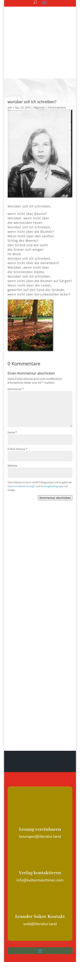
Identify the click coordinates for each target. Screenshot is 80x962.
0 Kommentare (56, 59)
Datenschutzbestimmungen (22, 437)
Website (12, 417)
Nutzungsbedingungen (52, 437)
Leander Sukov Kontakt (40, 868)
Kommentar (16, 341)
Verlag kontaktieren (40, 824)
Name (12, 384)
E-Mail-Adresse (17, 400)
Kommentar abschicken (55, 449)
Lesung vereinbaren (40, 781)
